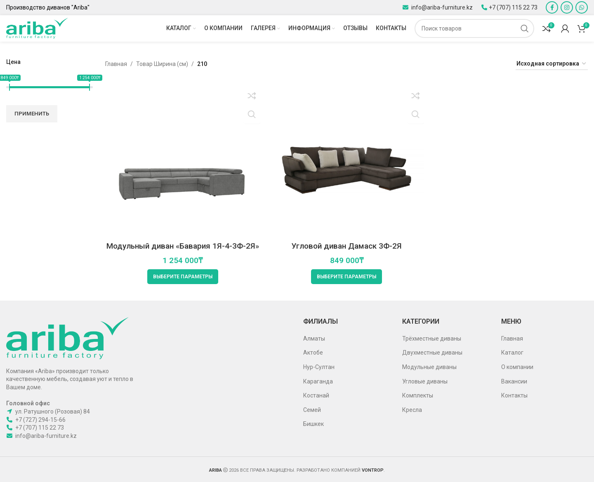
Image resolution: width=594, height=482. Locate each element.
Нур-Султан (319, 366)
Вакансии (514, 380)
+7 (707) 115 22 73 (513, 7)
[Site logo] (37, 28)
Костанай (316, 394)
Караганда (318, 380)
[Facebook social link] (552, 7)
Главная (116, 65)
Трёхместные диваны (431, 337)
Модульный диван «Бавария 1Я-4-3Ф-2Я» (181, 245)
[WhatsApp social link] (581, 7)
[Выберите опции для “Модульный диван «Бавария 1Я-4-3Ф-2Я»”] (181, 276)
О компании (517, 366)
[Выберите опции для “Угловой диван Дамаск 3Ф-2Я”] (346, 276)
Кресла (412, 409)
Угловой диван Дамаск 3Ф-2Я (347, 245)
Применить (31, 115)
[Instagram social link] (567, 7)
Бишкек (313, 423)
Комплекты (417, 394)
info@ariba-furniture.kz (441, 7)
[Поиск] (474, 28)
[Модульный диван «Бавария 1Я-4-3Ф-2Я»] (181, 160)
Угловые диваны (425, 380)
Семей (312, 409)
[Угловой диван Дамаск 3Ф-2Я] (346, 160)
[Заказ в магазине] (552, 66)
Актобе (313, 352)
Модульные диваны (429, 366)
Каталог (512, 352)
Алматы (314, 337)
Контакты (514, 394)
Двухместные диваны (432, 352)
